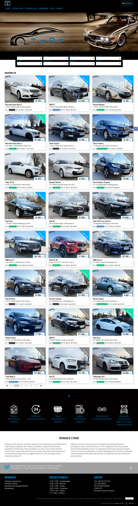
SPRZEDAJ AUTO (17, 8)
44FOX (52, 8)
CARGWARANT (43, 8)
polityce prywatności (119, 498)
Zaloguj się (127, 3)
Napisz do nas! (112, 503)
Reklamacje (9, 488)
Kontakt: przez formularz (104, 490)
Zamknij (129, 498)
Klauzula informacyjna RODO (16, 486)
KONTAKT (59, 8)
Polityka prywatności (13, 481)
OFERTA (8, 8)
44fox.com (129, 503)
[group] (69, 32)
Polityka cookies (11, 483)
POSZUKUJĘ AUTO (31, 8)
